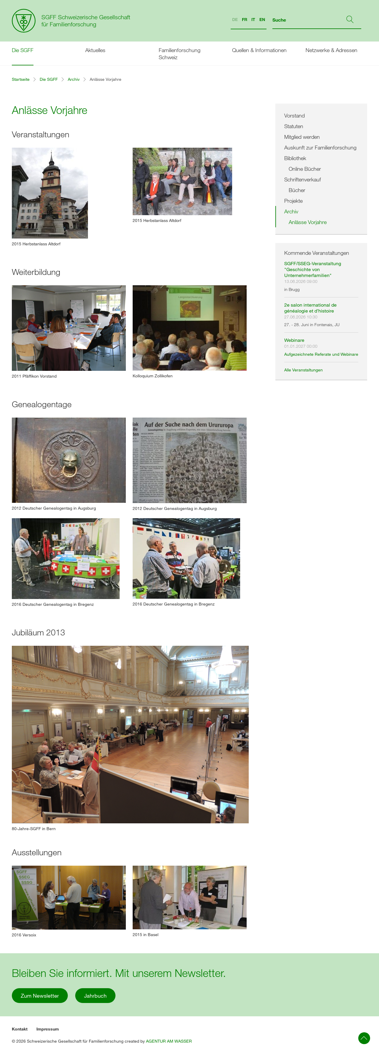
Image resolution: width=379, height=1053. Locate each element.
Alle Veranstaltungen (303, 369)
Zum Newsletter (40, 995)
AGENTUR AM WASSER (169, 1041)
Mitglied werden (302, 136)
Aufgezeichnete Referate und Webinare (321, 354)
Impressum (47, 1028)
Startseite (21, 79)
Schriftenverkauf (302, 179)
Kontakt (20, 1028)
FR (244, 19)
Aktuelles (95, 50)
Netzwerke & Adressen (331, 50)
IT (253, 19)
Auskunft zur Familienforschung (320, 147)
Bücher (297, 190)
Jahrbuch (95, 995)
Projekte (293, 200)
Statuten (293, 126)
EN (262, 19)
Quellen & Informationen (259, 50)
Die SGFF (22, 50)
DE (235, 19)
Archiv (74, 79)
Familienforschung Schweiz (179, 53)
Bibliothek (295, 158)
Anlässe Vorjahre (308, 222)
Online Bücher (305, 168)
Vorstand (294, 115)
